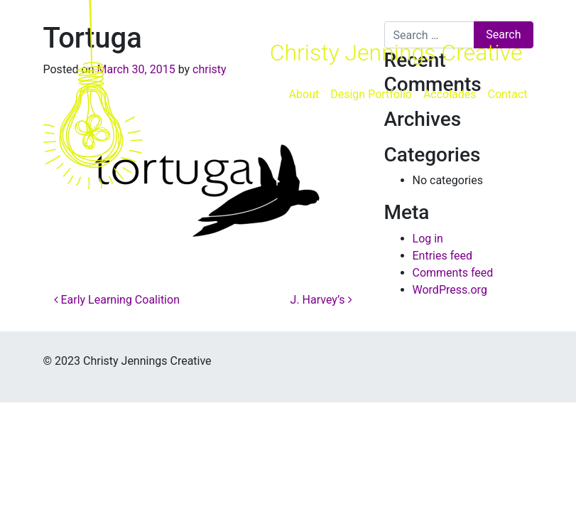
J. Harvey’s (321, 299)
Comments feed (453, 272)
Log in (428, 238)
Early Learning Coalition (117, 299)
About (304, 94)
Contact (508, 94)
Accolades (450, 94)
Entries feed (443, 255)
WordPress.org (450, 290)
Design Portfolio (371, 94)
